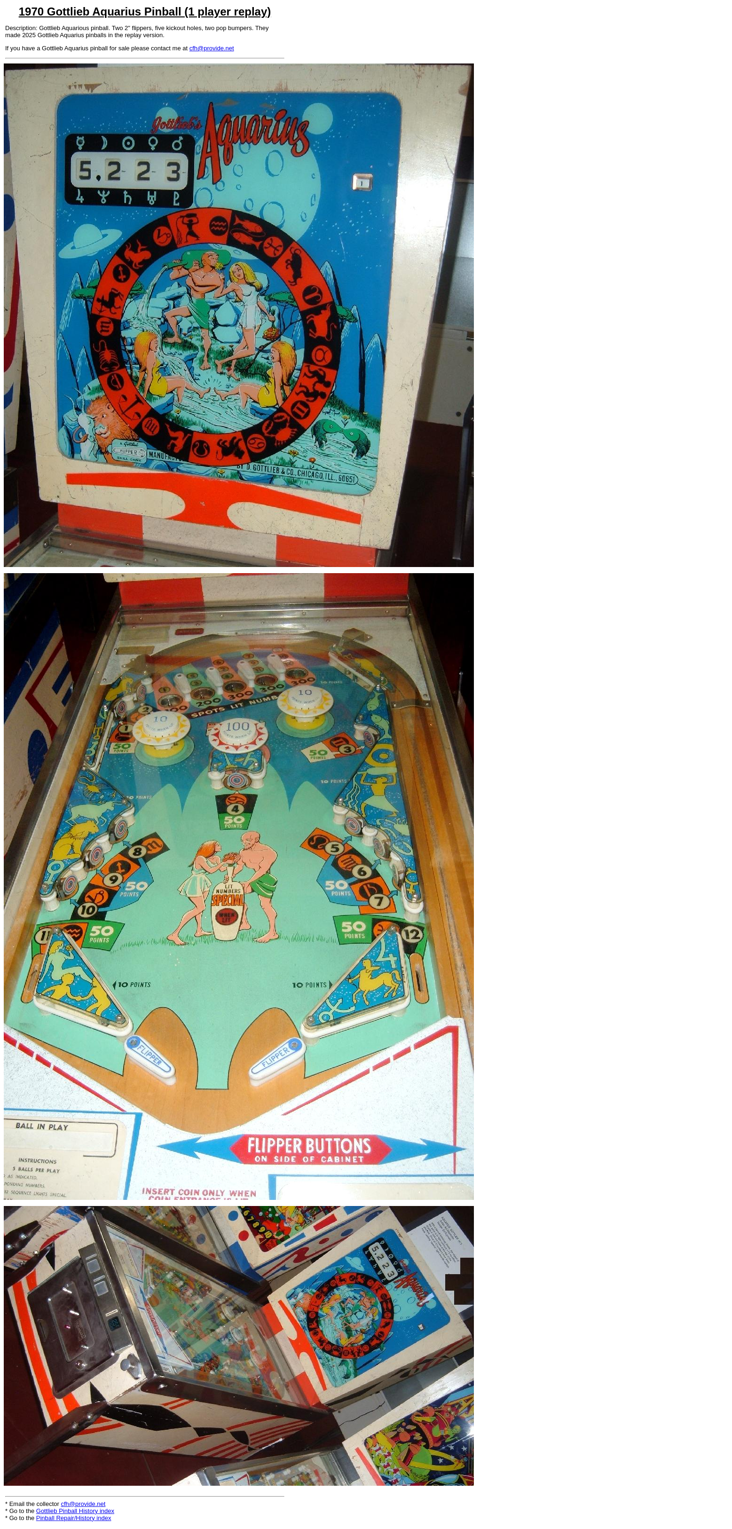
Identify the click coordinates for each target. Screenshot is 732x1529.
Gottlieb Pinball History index (75, 1510)
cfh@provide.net (211, 48)
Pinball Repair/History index (73, 1517)
